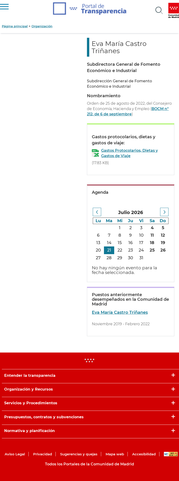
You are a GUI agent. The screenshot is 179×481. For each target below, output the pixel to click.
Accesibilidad (144, 454)
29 (119, 257)
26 (162, 250)
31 (141, 257)
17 (141, 242)
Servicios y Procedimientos (30, 403)
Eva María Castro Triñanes (120, 312)
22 (119, 250)
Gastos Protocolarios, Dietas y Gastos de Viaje (129, 153)
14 (109, 242)
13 (98, 242)
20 (98, 250)
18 (152, 242)
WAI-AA (171, 454)
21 (109, 250)
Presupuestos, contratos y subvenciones (44, 417)
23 (130, 250)
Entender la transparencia (29, 375)
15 (120, 242)
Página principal (15, 26)
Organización (41, 26)
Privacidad (42, 454)
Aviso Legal (15, 454)
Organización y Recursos (28, 389)
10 (141, 235)
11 (152, 235)
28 (109, 257)
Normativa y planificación (29, 431)
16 (130, 242)
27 (98, 257)
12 (163, 235)
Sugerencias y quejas (78, 454)
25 (152, 250)
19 (163, 242)
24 (141, 250)
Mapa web (115, 454)
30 (130, 257)
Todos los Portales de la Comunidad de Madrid (89, 464)
